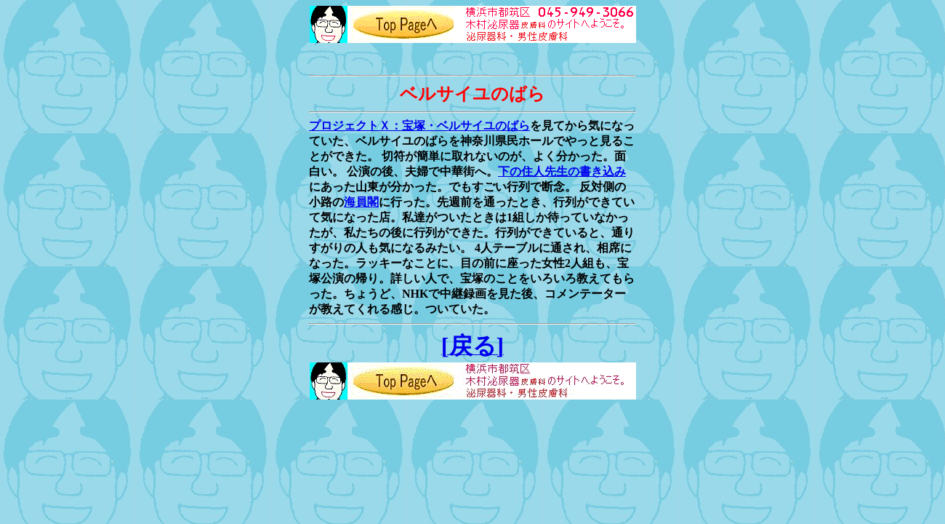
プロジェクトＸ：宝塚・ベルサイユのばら (419, 125)
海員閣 (361, 202)
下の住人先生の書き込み (562, 171)
